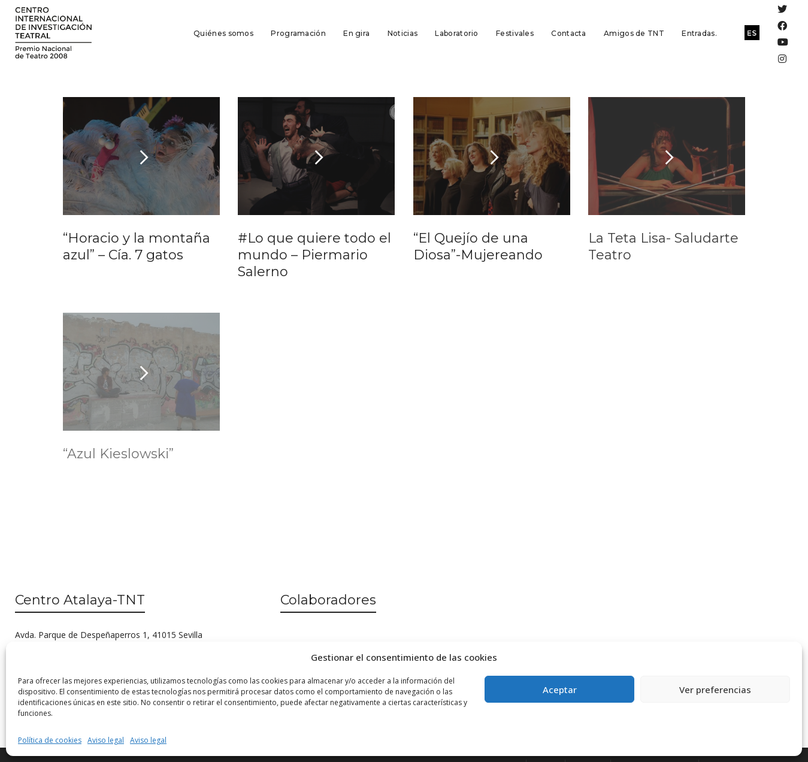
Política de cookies (49, 740)
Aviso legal (105, 740)
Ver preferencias (715, 690)
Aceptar (560, 690)
